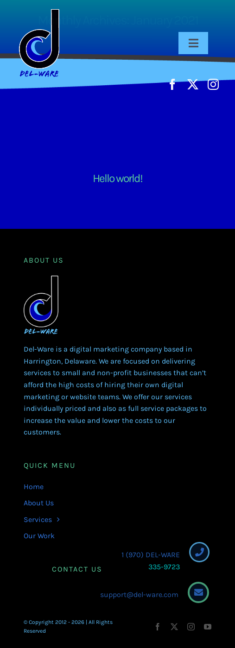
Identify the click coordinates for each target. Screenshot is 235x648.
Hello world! (117, 178)
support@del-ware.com (137, 594)
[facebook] (172, 84)
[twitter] (192, 84)
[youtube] (207, 626)
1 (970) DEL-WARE (149, 554)
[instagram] (213, 84)
